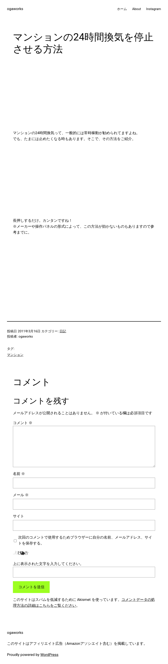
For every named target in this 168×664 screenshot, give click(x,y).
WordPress (49, 654)
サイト (18, 516)
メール (21, 495)
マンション (15, 355)
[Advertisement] (84, 94)
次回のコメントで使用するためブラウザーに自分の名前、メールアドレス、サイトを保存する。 (85, 540)
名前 (19, 474)
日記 (63, 331)
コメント (22, 423)
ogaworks (15, 9)
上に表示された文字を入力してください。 (48, 564)
